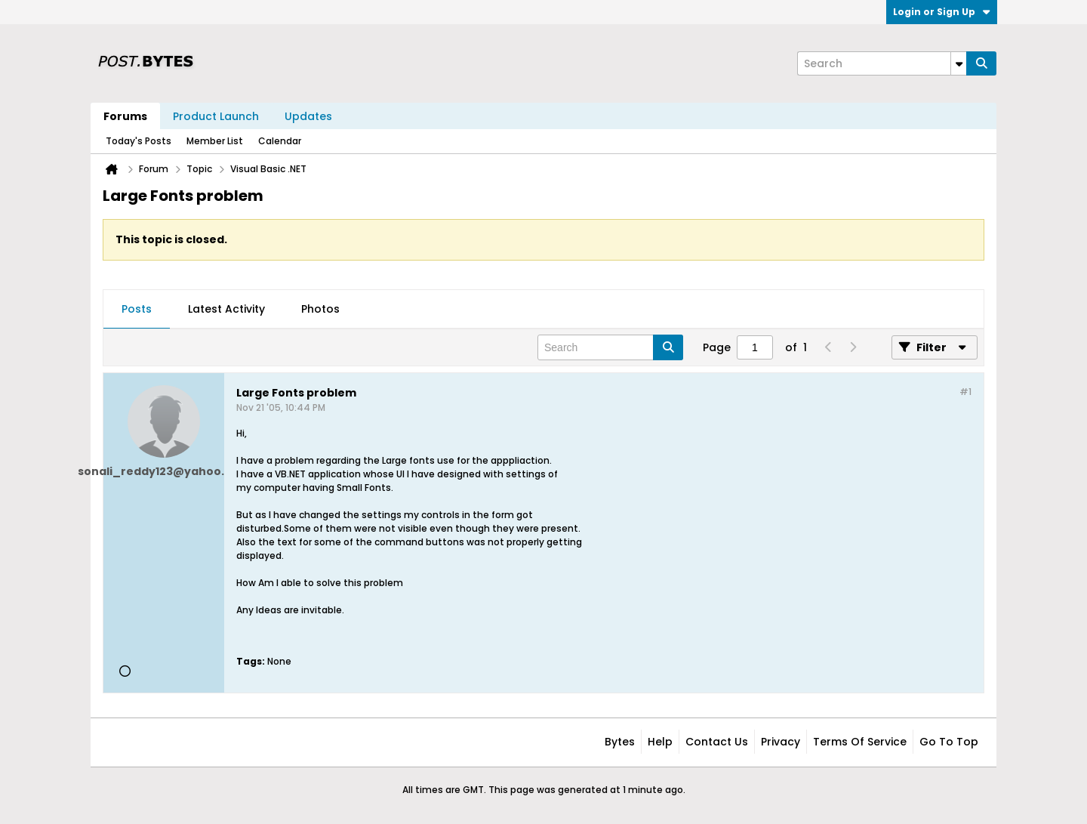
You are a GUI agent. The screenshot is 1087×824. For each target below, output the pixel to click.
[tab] (136, 309)
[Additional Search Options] (958, 63)
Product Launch (216, 116)
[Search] (881, 63)
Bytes (620, 741)
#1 (965, 391)
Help (660, 741)
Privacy (780, 741)
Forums (125, 116)
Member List (214, 140)
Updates (308, 116)
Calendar (279, 140)
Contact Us (716, 741)
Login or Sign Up (941, 11)
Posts (137, 308)
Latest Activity (226, 308)
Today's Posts (138, 140)
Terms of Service (860, 741)
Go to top (948, 741)
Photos (320, 308)
